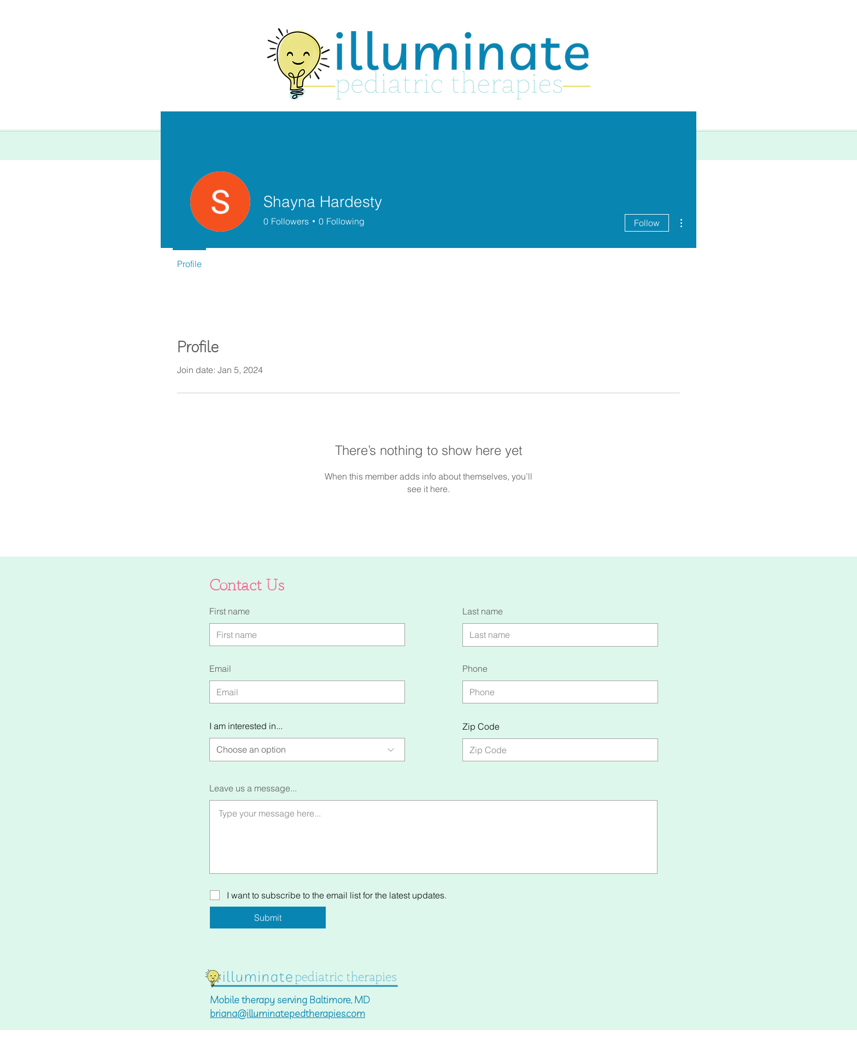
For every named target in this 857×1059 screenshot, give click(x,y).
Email (220, 668)
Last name (482, 611)
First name (229, 611)
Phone (475, 668)
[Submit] (268, 917)
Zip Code (481, 726)
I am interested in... (246, 725)
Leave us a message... (253, 788)
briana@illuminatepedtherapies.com (287, 1013)
